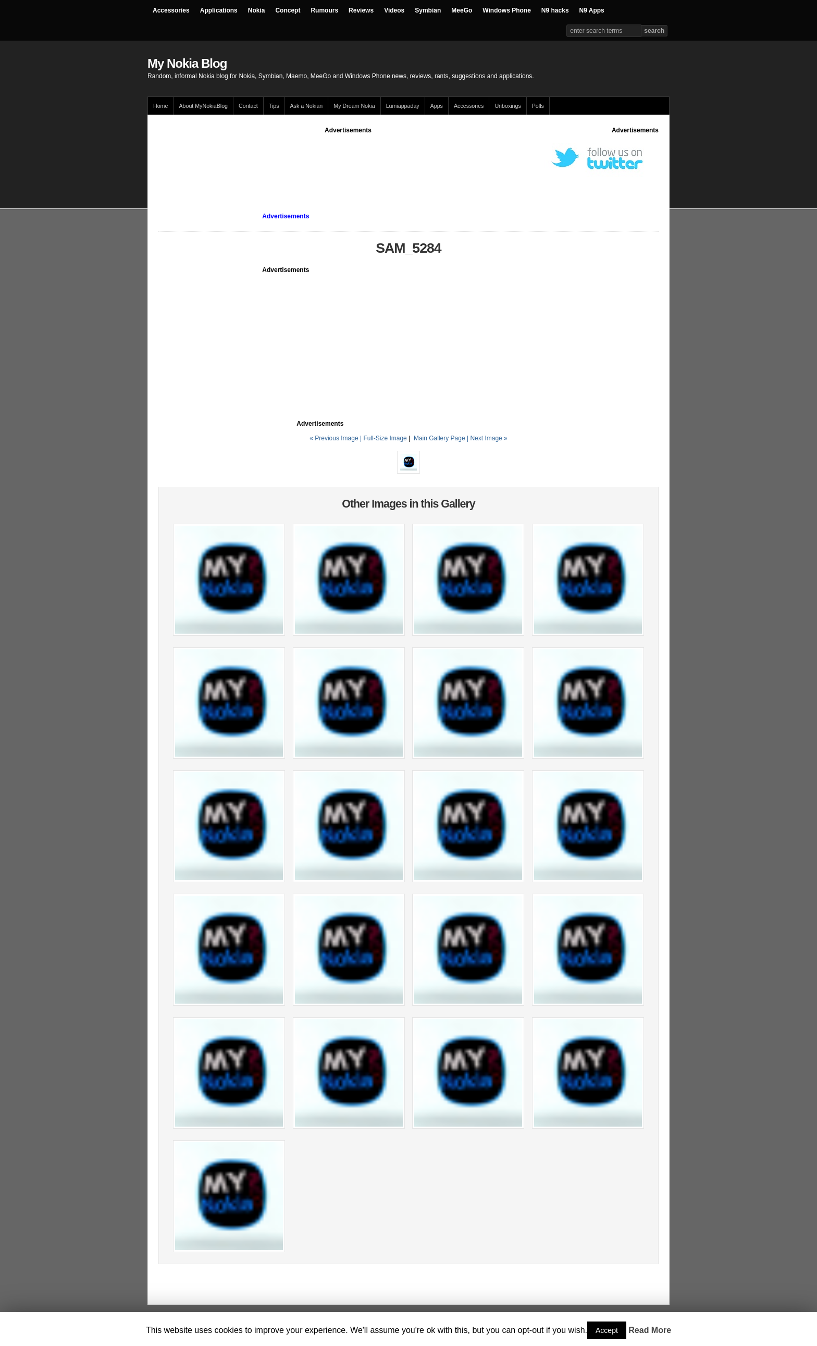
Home (160, 106)
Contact (248, 106)
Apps (436, 106)
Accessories (171, 10)
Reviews (361, 10)
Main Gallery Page (439, 438)
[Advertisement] (348, 158)
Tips (274, 106)
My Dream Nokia (354, 106)
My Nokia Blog (187, 63)
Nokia (256, 10)
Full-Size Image (384, 438)
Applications (219, 10)
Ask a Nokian (306, 106)
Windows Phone (506, 10)
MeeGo (461, 10)
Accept (607, 1330)
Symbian (428, 10)
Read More (649, 1330)
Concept (287, 10)
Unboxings (507, 106)
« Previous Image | (336, 438)
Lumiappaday (402, 106)
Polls (538, 106)
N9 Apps (591, 10)
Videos (394, 10)
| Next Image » (487, 438)
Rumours (324, 10)
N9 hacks (555, 10)
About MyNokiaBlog (203, 106)
